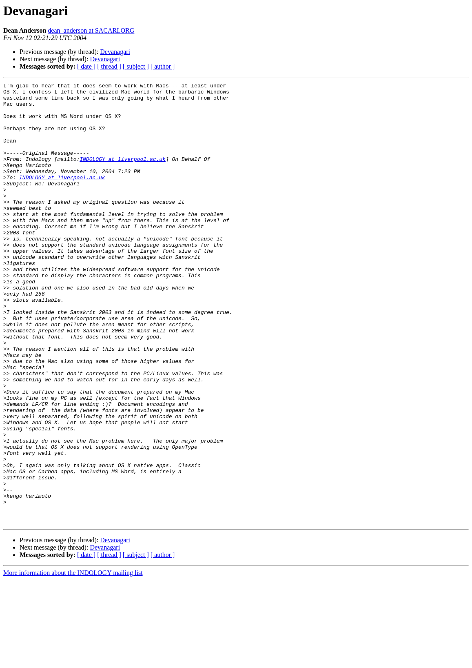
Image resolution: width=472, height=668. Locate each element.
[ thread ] (109, 66)
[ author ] (163, 66)
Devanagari (115, 51)
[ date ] (86, 66)
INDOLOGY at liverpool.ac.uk (123, 174)
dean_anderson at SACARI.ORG (91, 30)
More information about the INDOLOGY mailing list (73, 660)
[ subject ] (136, 66)
